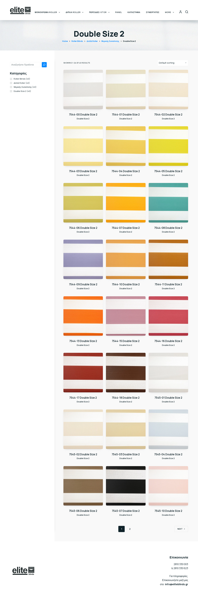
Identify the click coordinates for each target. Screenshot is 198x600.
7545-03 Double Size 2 (126, 454)
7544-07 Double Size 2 (126, 228)
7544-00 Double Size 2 (83, 114)
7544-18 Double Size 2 (126, 397)
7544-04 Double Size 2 (126, 171)
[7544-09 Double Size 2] (83, 259)
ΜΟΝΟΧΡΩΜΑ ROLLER (48, 12)
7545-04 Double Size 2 (168, 454)
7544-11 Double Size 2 (168, 284)
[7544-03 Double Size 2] (83, 146)
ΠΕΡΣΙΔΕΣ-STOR (100, 12)
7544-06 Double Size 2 (83, 228)
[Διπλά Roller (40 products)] (11, 83)
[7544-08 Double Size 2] (168, 202)
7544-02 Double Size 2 (168, 114)
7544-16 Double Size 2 (168, 341)
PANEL (118, 12)
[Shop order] (172, 63)
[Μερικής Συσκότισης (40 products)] (11, 87)
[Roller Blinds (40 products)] (11, 79)
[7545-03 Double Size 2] (125, 429)
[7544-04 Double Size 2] (125, 146)
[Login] (180, 11)
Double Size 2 (83, 118)
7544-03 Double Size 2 (83, 171)
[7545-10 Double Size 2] (168, 486)
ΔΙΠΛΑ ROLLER (75, 12)
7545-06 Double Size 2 (83, 511)
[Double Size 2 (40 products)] (11, 91)
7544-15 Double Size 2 (126, 341)
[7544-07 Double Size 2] (125, 202)
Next (181, 529)
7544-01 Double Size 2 (126, 114)
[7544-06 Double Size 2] (83, 202)
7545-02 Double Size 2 (83, 454)
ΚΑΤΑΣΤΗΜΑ (134, 12)
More (170, 12)
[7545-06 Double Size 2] (83, 486)
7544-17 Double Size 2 (83, 397)
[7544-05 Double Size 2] (168, 146)
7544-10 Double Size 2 (126, 284)
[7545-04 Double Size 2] (168, 429)
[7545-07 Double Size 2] (125, 486)
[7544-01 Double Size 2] (125, 89)
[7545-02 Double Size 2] (83, 429)
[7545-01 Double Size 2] (168, 372)
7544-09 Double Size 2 (83, 284)
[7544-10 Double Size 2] (125, 259)
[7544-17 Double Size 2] (83, 372)
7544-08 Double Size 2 (168, 228)
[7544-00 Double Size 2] (83, 89)
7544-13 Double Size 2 (83, 341)
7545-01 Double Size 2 (168, 397)
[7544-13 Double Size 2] (83, 316)
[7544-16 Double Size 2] (168, 316)
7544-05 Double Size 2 (168, 171)
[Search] (186, 11)
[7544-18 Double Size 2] (125, 372)
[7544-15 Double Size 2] (125, 316)
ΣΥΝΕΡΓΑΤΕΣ (152, 12)
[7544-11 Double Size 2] (168, 259)
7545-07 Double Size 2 (126, 511)
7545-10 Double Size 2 (168, 511)
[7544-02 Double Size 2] (168, 89)
